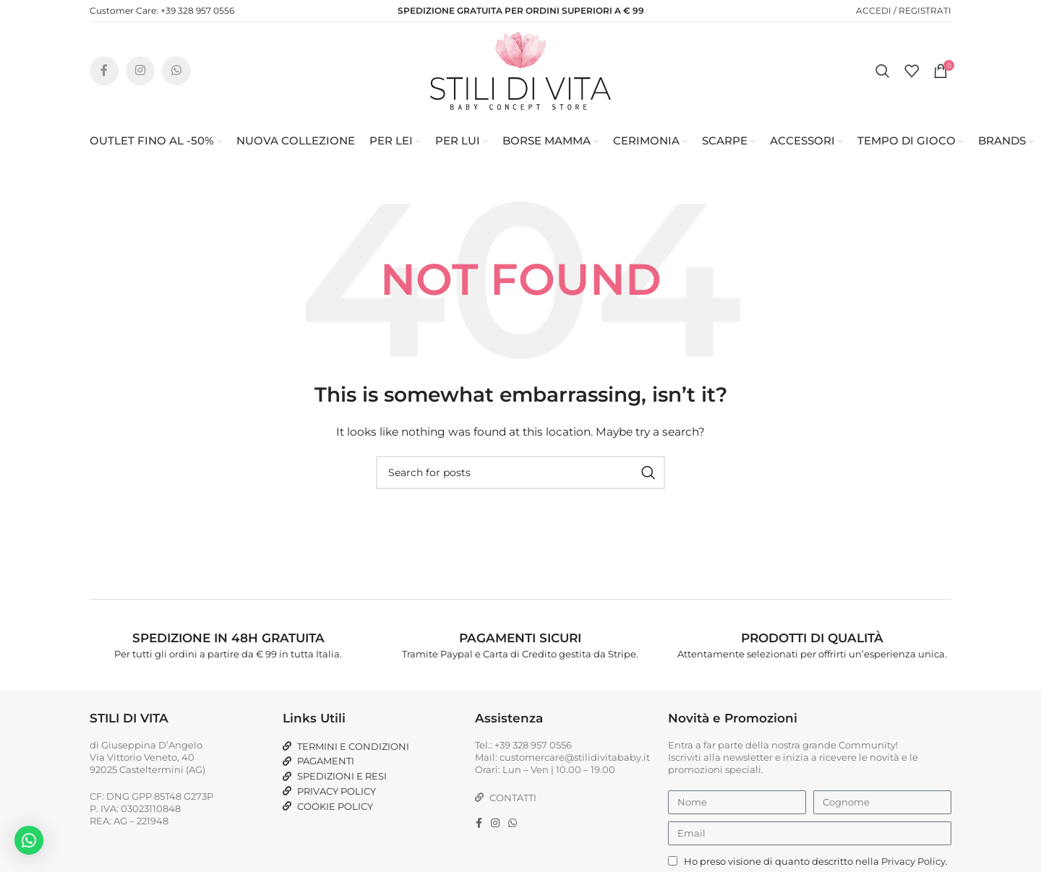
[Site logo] (520, 71)
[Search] (882, 72)
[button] (28, 840)
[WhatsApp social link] (176, 72)
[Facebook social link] (104, 72)
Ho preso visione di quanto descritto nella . (816, 864)
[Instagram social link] (140, 72)
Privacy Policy (913, 864)
